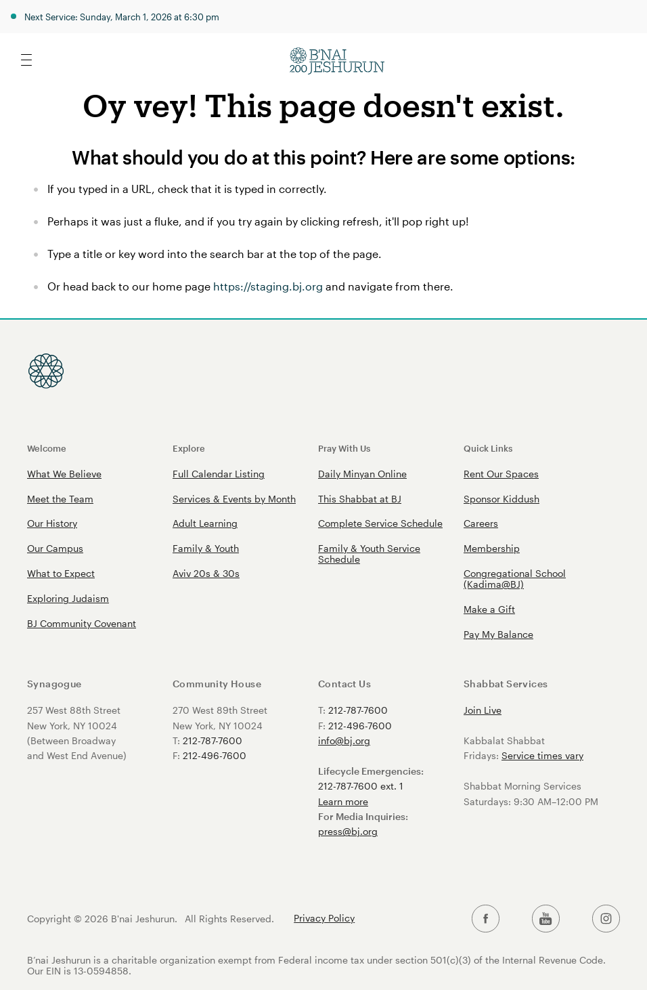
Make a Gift (489, 609)
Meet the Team (60, 498)
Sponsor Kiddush (501, 498)
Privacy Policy (324, 918)
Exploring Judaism (68, 598)
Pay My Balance (498, 634)
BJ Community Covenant (81, 623)
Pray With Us (344, 448)
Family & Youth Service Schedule (369, 553)
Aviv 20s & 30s (206, 573)
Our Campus (55, 548)
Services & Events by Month (234, 498)
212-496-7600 (214, 755)
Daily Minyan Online (362, 473)
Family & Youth (206, 548)
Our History (52, 523)
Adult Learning (205, 523)
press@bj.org (348, 831)
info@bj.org (344, 740)
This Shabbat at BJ (359, 498)
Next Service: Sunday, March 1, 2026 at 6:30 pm (121, 17)
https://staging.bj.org (268, 286)
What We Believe (64, 473)
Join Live (482, 710)
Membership (492, 548)
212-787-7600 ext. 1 (360, 786)
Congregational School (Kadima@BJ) (515, 578)
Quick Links (488, 448)
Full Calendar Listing (219, 473)
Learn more (343, 801)
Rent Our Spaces (501, 473)
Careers (481, 523)
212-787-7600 (212, 740)
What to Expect (61, 573)
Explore (189, 448)
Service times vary (542, 755)
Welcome (46, 448)
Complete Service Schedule (380, 523)
